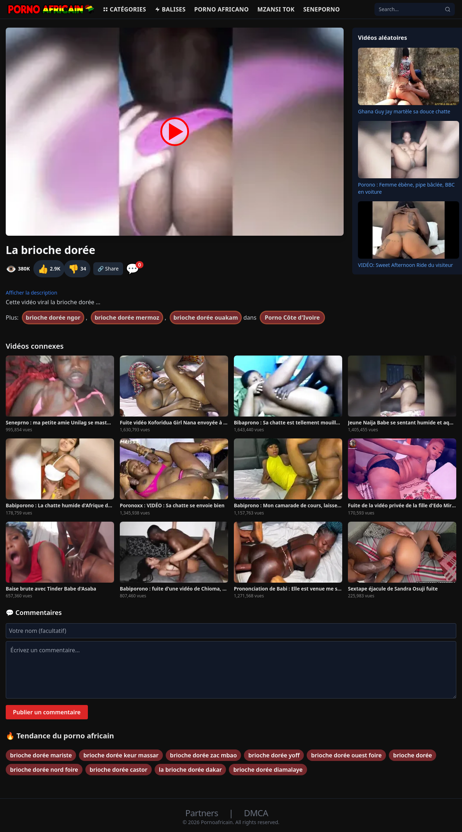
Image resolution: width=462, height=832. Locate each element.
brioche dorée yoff (274, 755)
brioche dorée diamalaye (267, 770)
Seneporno (321, 9)
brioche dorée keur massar (120, 755)
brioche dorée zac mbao (203, 755)
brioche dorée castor (118, 770)
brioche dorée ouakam (206, 317)
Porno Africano (221, 9)
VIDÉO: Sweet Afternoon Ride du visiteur (405, 265)
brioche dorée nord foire (44, 770)
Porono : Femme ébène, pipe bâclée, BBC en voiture (406, 188)
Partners (202, 813)
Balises (170, 9)
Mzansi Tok (276, 9)
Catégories (124, 9)
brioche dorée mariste (41, 755)
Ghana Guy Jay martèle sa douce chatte (404, 111)
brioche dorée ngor (53, 317)
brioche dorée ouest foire (346, 755)
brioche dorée (412, 755)
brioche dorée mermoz (127, 317)
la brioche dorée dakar (190, 770)
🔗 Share (108, 268)
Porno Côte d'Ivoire (292, 317)
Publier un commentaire (47, 712)
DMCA (256, 813)
